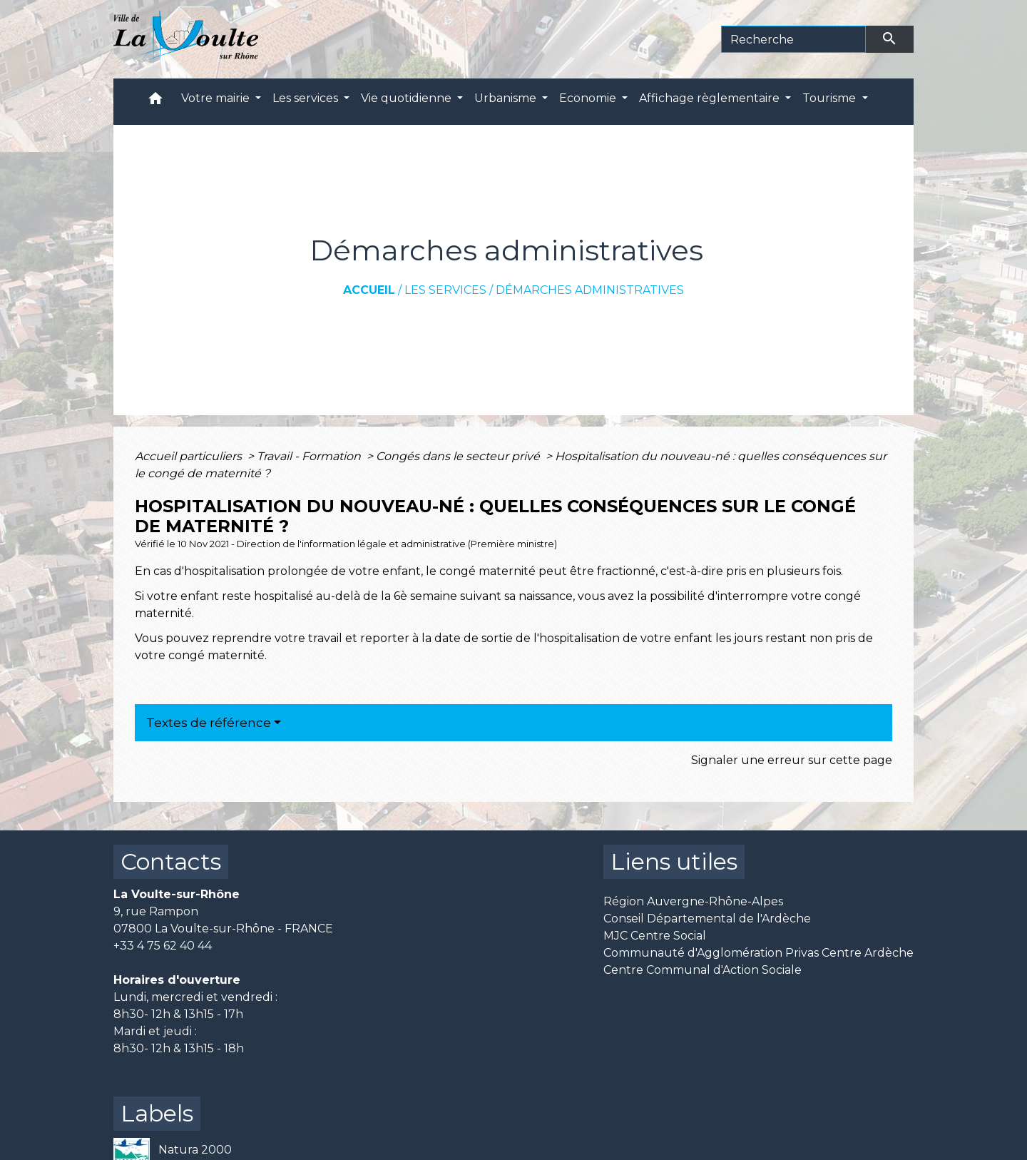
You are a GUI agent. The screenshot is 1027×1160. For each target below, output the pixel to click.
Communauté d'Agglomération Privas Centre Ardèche (758, 953)
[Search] (793, 39)
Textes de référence (208, 723)
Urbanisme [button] (506, 98)
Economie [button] (589, 98)
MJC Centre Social (654, 935)
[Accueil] (185, 39)
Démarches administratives (590, 290)
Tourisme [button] (830, 98)
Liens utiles (673, 861)
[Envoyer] (890, 39)
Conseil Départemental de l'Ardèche (707, 918)
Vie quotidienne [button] (407, 98)
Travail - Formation (310, 456)
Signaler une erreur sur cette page (791, 760)
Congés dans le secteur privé (459, 456)
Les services (445, 290)
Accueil (369, 290)
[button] (155, 101)
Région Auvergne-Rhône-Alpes (693, 901)
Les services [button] (306, 98)
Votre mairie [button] (216, 98)
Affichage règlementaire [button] (710, 98)
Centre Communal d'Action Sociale (702, 970)
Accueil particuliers (190, 456)
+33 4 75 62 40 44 (162, 945)
